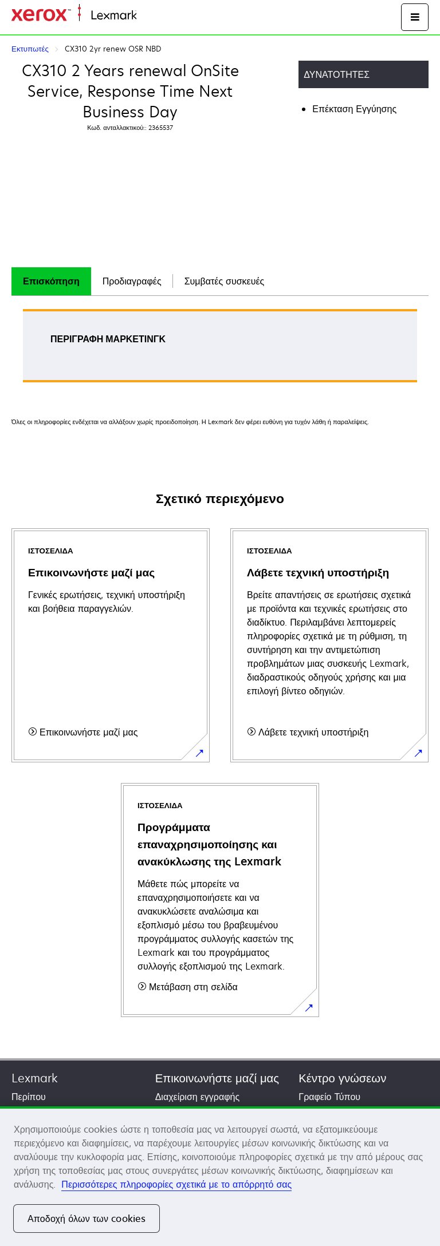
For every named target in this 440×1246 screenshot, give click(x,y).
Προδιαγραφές (132, 281)
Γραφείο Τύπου (329, 1096)
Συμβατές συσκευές (224, 281)
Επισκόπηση (51, 281)
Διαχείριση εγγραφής (197, 1096)
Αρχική (149, 15)
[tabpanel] (220, 349)
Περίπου (28, 1096)
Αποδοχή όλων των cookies (87, 1218)
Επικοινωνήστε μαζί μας (217, 1078)
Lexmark (34, 1078)
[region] (220, 1176)
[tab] (51, 281)
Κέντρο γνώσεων (342, 1078)
